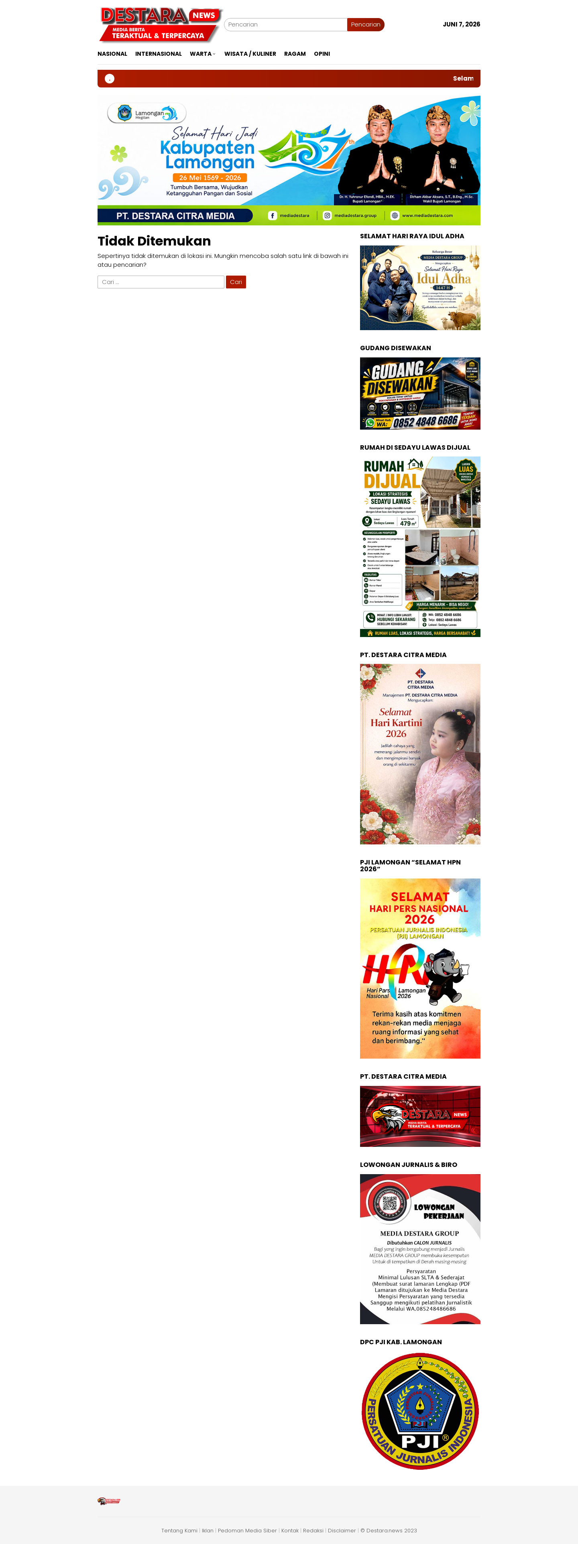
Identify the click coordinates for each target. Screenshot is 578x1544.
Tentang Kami (179, 1530)
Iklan (208, 1530)
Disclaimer (342, 1530)
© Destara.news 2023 (388, 1530)
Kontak (290, 1530)
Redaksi (313, 1530)
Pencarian (366, 24)
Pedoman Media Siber (247, 1530)
